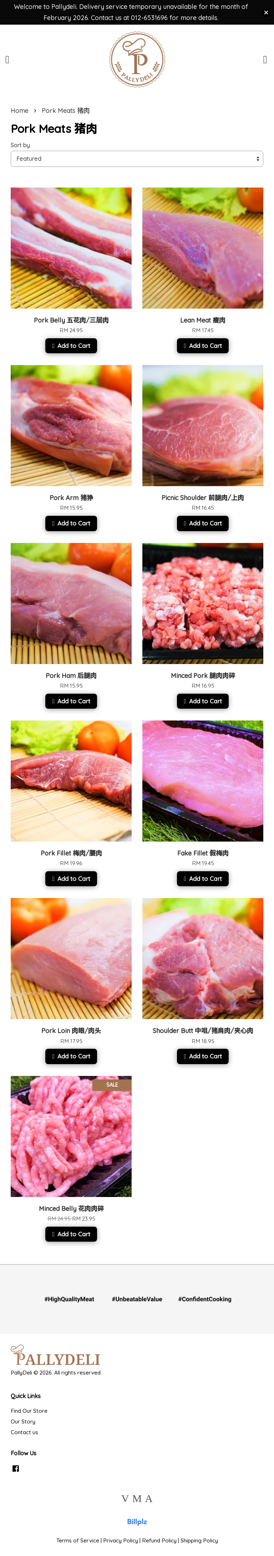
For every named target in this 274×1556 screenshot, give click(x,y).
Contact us (24, 1432)
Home (20, 110)
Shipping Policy (199, 1540)
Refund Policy (159, 1540)
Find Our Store (29, 1410)
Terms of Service (77, 1540)
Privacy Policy (120, 1540)
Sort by (20, 145)
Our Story (23, 1421)
